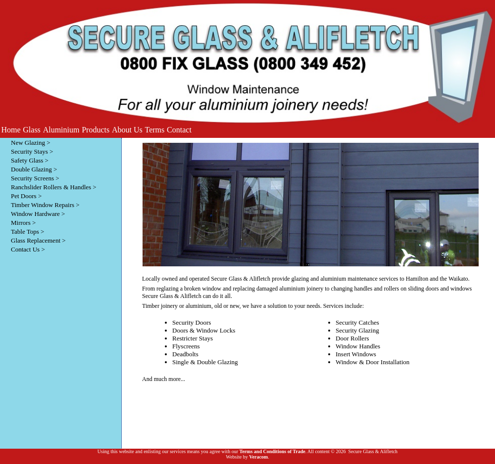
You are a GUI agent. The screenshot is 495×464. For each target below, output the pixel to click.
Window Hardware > (38, 213)
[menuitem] (11, 130)
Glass (32, 130)
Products (95, 130)
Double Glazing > (34, 169)
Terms (155, 130)
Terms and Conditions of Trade (272, 451)
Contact (179, 130)
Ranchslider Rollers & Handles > (54, 187)
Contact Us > (28, 249)
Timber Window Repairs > (45, 205)
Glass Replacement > (38, 240)
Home (10, 130)
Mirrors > (23, 222)
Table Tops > (27, 231)
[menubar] (96, 130)
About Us (127, 130)
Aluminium (61, 130)
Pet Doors (24, 196)
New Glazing (28, 142)
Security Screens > (35, 178)
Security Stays (29, 151)
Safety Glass (27, 160)
